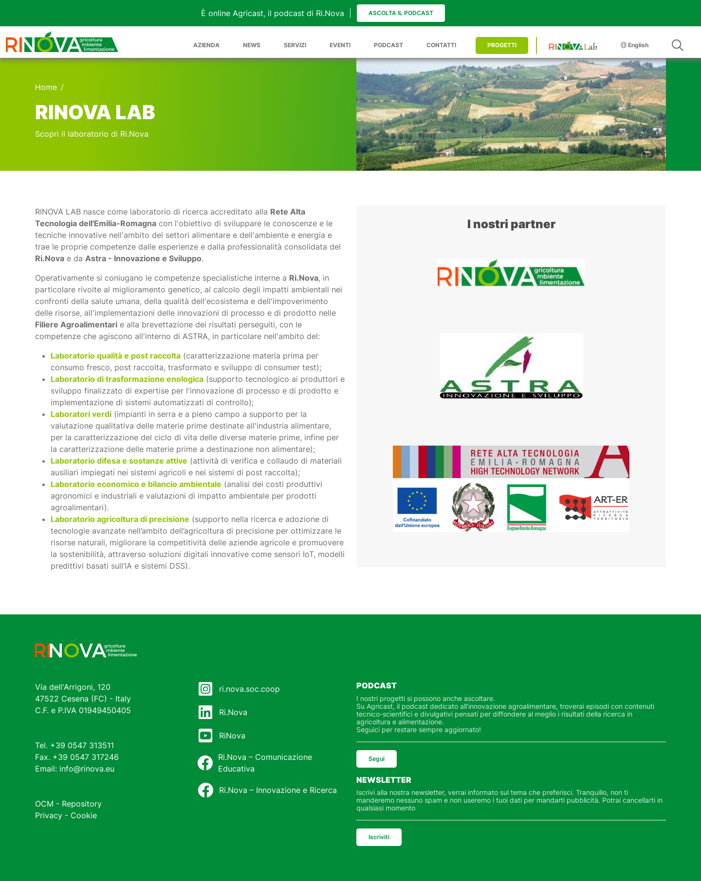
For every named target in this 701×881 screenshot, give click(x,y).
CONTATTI (441, 45)
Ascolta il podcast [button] (401, 13)
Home (46, 87)
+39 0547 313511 (82, 745)
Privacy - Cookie (66, 815)
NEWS (251, 45)
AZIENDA (206, 45)
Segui (377, 758)
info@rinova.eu (86, 768)
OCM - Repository (68, 804)
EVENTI (340, 45)
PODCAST (388, 45)
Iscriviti (379, 837)
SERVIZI (295, 45)
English (634, 45)
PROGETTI (502, 45)
